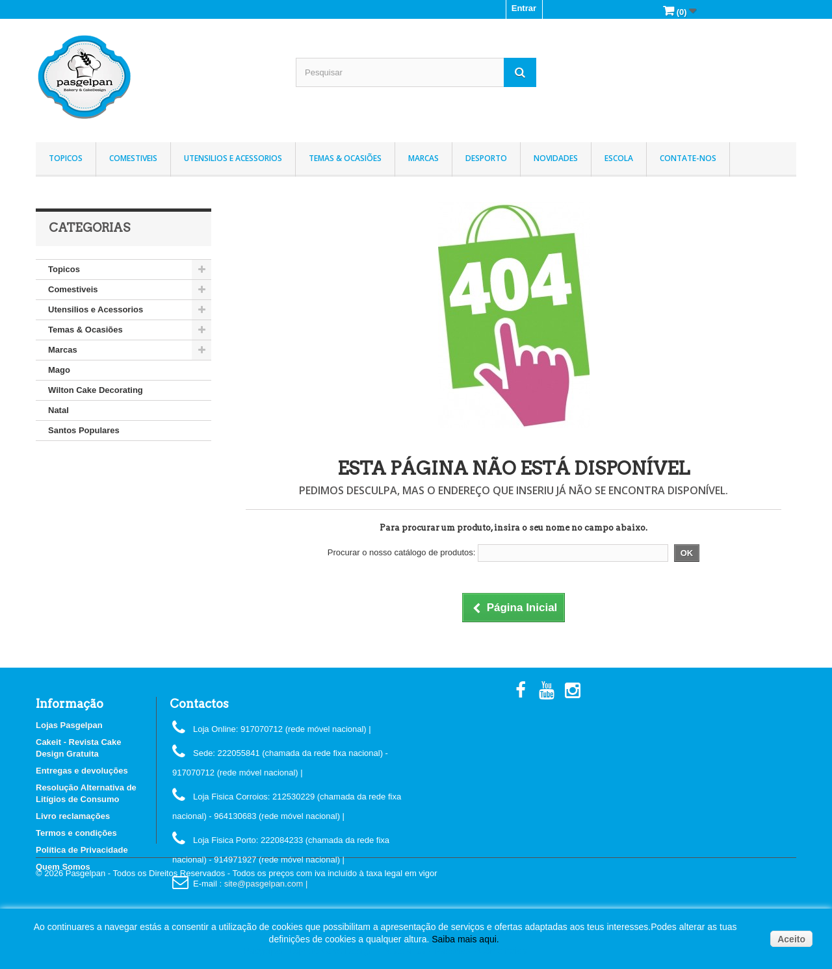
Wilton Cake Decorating (95, 390)
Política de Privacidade (82, 850)
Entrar (524, 8)
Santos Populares (84, 430)
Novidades (556, 158)
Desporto (486, 158)
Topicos (66, 158)
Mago (59, 370)
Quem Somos (63, 867)
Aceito (791, 939)
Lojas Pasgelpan (69, 725)
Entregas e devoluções (82, 770)
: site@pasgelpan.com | (263, 883)
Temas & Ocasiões (345, 158)
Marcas (423, 158)
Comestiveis (133, 158)
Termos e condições (76, 833)
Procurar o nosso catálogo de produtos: (402, 552)
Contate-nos (688, 158)
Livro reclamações (73, 816)
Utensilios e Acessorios (233, 158)
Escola (618, 158)
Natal (58, 410)
